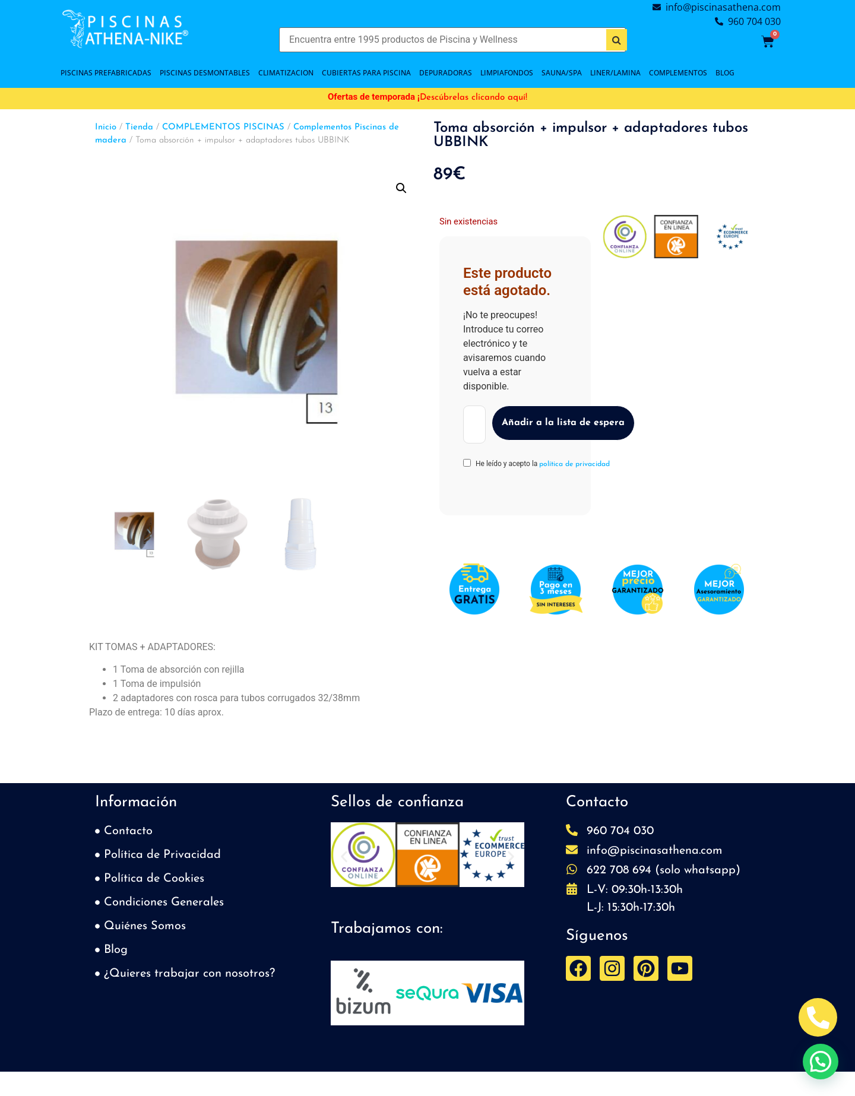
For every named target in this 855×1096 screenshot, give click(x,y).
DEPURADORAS (445, 73)
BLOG (724, 73)
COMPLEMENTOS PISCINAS (223, 127)
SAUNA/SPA (562, 73)
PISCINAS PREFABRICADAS (106, 73)
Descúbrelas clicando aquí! (473, 97)
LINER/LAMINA (615, 73)
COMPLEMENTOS (678, 73)
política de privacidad (574, 464)
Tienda (139, 127)
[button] (401, 188)
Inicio (105, 127)
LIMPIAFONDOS (506, 73)
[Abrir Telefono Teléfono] (818, 1017)
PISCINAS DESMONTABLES (205, 73)
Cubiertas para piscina (366, 73)
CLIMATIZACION (286, 73)
